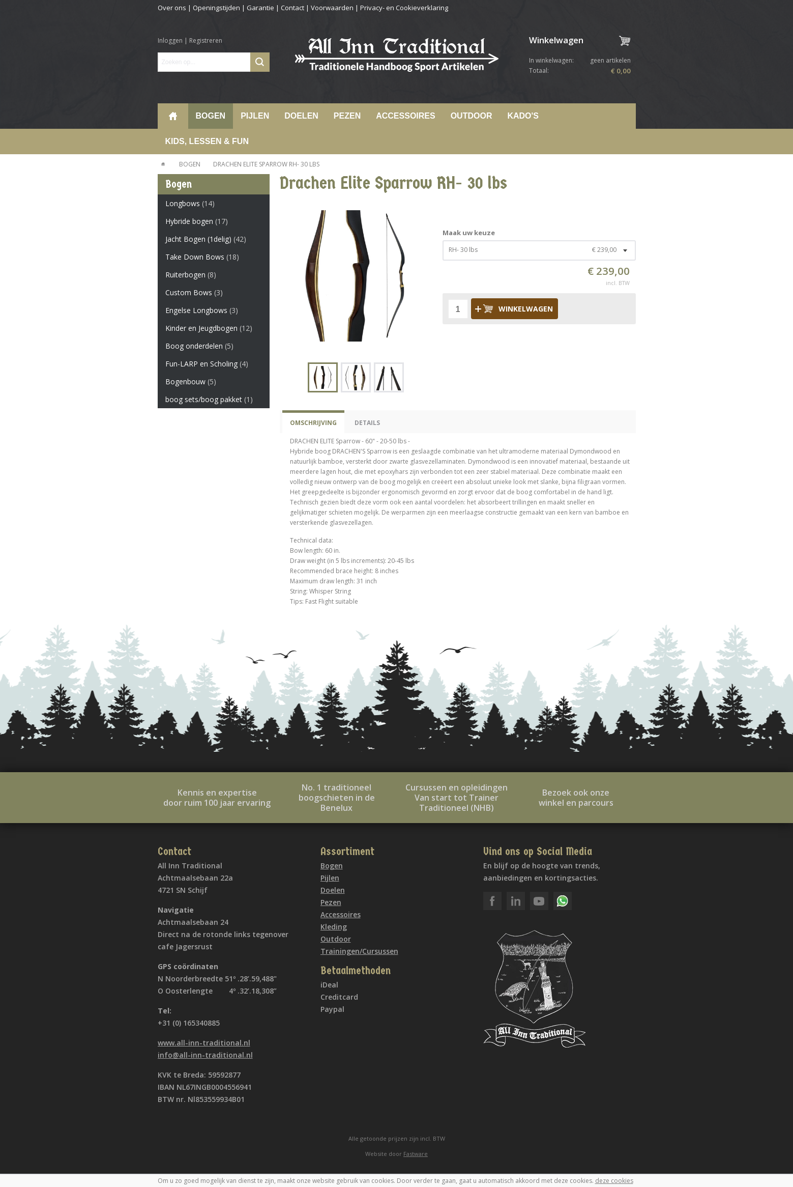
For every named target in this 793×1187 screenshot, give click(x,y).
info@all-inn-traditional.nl (205, 1055)
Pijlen (255, 115)
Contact (292, 7)
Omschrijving (313, 422)
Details (367, 422)
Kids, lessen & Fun (207, 141)
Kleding (333, 926)
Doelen (301, 115)
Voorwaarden (332, 7)
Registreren (205, 40)
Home (173, 116)
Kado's (523, 115)
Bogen (211, 115)
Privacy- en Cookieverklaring (404, 7)
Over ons (172, 7)
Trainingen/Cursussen (359, 951)
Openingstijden (216, 7)
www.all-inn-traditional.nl (204, 1043)
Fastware (415, 1153)
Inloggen (170, 40)
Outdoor (471, 115)
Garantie (260, 7)
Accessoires (405, 115)
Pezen (347, 115)
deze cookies (614, 1180)
